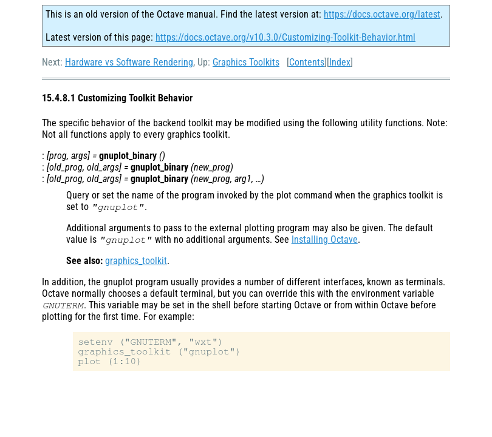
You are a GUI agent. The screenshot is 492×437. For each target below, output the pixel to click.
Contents (306, 62)
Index (339, 62)
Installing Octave (325, 239)
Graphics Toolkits (246, 62)
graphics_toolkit (136, 260)
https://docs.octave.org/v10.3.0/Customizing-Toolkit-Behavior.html (285, 37)
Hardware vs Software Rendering (129, 62)
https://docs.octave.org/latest (382, 14)
